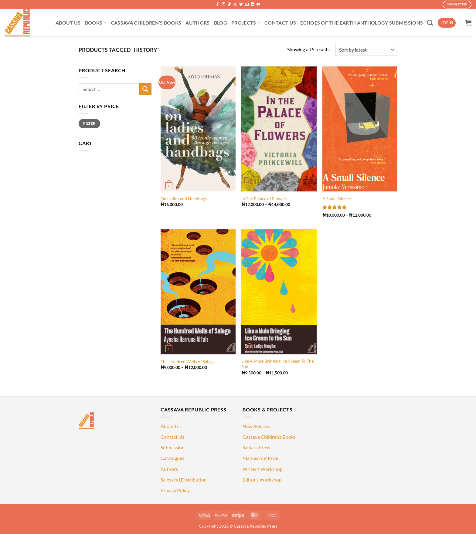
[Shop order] (366, 50)
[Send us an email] (247, 4)
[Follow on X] (235, 4)
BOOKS (96, 23)
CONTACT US (280, 22)
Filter (89, 123)
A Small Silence (336, 198)
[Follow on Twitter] (241, 4)
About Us (171, 426)
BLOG (220, 22)
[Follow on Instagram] (223, 4)
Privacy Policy (175, 490)
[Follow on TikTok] (229, 4)
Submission (173, 447)
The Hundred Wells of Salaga (188, 361)
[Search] (430, 22)
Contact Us (172, 437)
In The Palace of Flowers (264, 198)
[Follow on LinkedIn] (252, 4)
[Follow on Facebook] (217, 4)
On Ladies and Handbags (184, 198)
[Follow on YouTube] (258, 4)
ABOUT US (68, 22)
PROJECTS (245, 23)
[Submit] (145, 89)
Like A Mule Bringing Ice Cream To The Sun (277, 363)
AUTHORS (197, 22)
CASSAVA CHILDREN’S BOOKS (146, 22)
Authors (169, 469)
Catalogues (172, 458)
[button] (447, 23)
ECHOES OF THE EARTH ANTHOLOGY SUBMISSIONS (361, 22)
